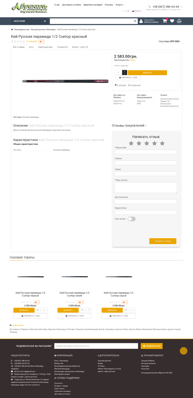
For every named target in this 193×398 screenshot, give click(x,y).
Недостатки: (121, 208)
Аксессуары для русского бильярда (69, 371)
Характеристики (45, 47)
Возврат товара (61, 386)
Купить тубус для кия (106, 371)
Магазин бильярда (62, 369)
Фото (31, 47)
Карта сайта (59, 389)
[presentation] (135, 229)
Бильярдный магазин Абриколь (67, 366)
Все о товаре (19, 47)
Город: (118, 169)
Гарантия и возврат (92, 4)
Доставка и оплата (71, 4)
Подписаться (151, 346)
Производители (104, 361)
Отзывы (109, 4)
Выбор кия (58, 363)
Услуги (120, 4)
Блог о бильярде (61, 361)
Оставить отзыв (163, 241)
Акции (100, 363)
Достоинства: (121, 197)
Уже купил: (120, 219)
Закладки (145, 366)
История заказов (148, 363)
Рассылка (145, 369)
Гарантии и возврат (62, 391)
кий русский (18, 325)
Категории (30, 21)
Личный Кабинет (148, 361)
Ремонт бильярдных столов (109, 369)
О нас (57, 4)
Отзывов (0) (62, 47)
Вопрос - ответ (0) (80, 47)
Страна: (118, 158)
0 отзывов (32, 41)
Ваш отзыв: (122, 180)
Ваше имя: (121, 147)
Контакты (58, 383)
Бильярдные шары (62, 374)
